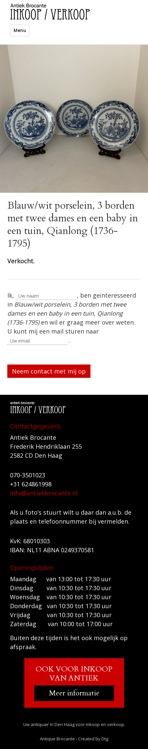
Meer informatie (74, 693)
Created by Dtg (93, 739)
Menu (20, 30)
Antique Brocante (57, 739)
